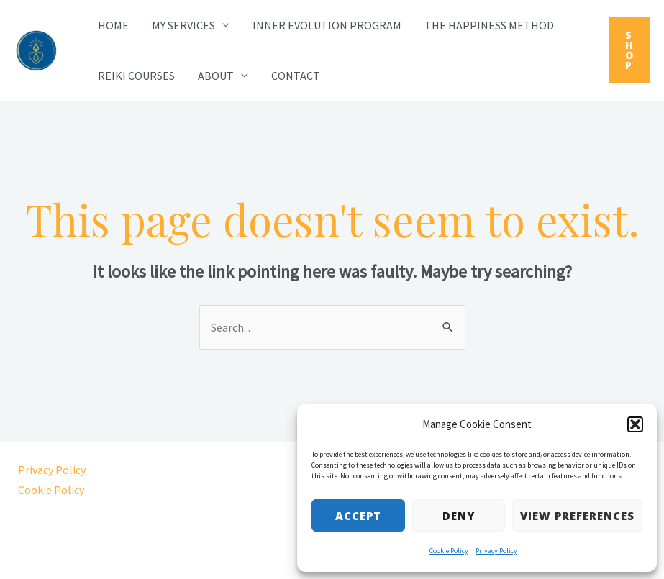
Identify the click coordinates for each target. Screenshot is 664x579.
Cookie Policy (448, 550)
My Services (183, 25)
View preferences (577, 516)
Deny (458, 516)
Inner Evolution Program (327, 25)
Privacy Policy (496, 550)
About (216, 75)
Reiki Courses (136, 75)
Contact (295, 75)
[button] (635, 424)
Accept (358, 516)
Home (113, 25)
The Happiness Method (489, 25)
